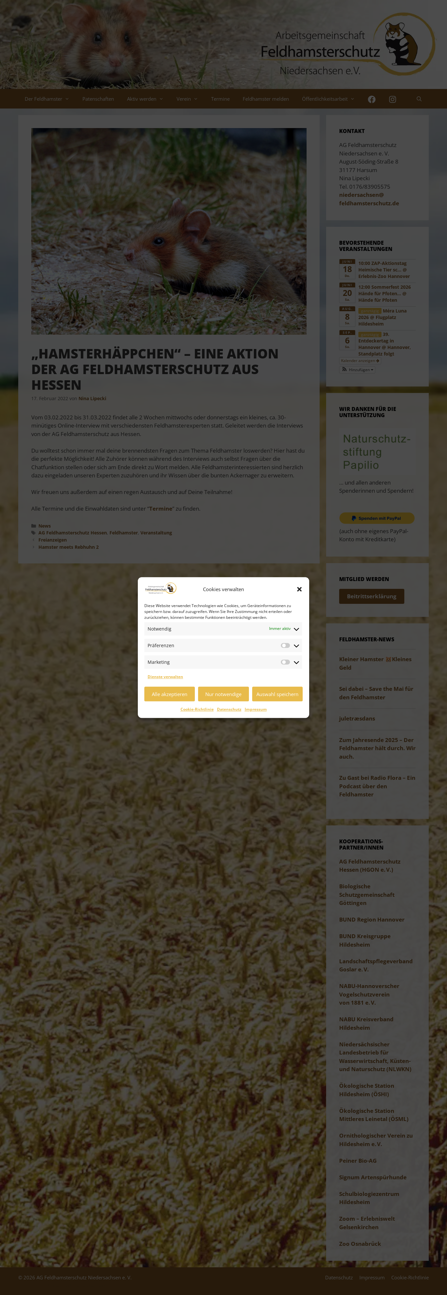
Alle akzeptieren (169, 694)
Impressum (256, 709)
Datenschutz (229, 709)
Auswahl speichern (277, 694)
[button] (299, 589)
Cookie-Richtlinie (197, 709)
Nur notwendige (223, 694)
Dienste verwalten (165, 676)
